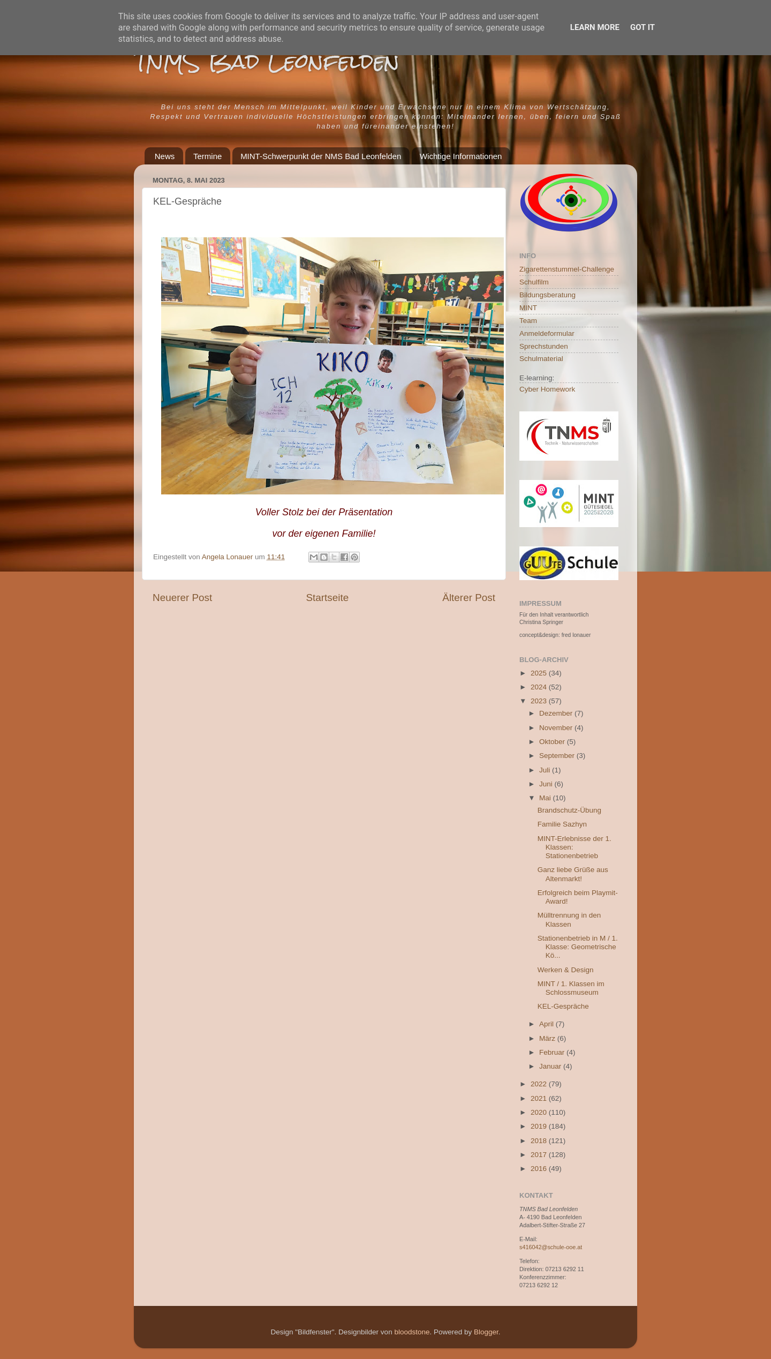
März (548, 1038)
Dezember (557, 713)
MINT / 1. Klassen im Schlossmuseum (571, 988)
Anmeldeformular (547, 333)
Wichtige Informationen (461, 156)
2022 (540, 1084)
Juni (547, 784)
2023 (540, 701)
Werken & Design (566, 970)
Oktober (553, 742)
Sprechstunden (543, 346)
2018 (540, 1141)
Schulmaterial (541, 359)
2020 (540, 1112)
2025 (540, 673)
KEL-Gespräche (563, 1006)
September (558, 756)
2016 (540, 1169)
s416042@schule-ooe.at (550, 1247)
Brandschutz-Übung (569, 810)
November (557, 728)
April (547, 1024)
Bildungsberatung (547, 295)
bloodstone (411, 1332)
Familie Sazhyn (562, 824)
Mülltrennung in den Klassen (569, 919)
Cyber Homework (547, 389)
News (165, 156)
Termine (207, 156)
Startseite (327, 597)
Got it (642, 27)
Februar (552, 1052)
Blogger (486, 1332)
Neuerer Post (182, 597)
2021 (540, 1098)
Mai (546, 798)
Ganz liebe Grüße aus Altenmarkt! (573, 874)
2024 (540, 687)
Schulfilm (534, 282)
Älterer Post (468, 597)
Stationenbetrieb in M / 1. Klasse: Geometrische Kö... (578, 946)
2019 (540, 1126)
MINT (528, 308)
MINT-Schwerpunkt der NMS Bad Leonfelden (320, 156)
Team (528, 321)
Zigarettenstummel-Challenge (566, 269)
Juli (545, 770)
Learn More (594, 27)
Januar (551, 1066)
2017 (540, 1155)
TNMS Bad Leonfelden (266, 61)
